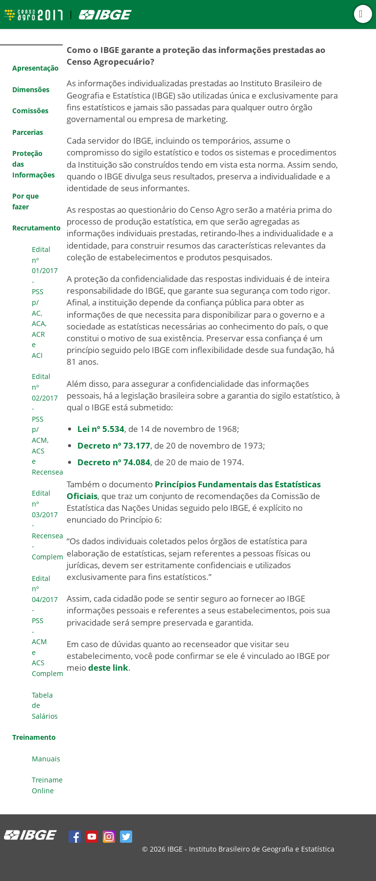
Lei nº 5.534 (100, 428)
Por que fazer (25, 201)
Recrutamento (36, 227)
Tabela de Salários (45, 705)
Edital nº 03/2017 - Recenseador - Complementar (47, 524)
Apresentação (35, 68)
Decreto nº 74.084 (113, 462)
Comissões (30, 110)
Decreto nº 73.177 (113, 445)
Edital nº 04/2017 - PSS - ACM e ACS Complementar (47, 626)
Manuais (46, 758)
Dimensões (30, 89)
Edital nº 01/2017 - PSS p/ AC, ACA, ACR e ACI (45, 302)
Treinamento (34, 737)
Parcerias (27, 132)
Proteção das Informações (33, 164)
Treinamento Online (47, 785)
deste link (108, 667)
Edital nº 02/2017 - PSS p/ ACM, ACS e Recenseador (47, 424)
